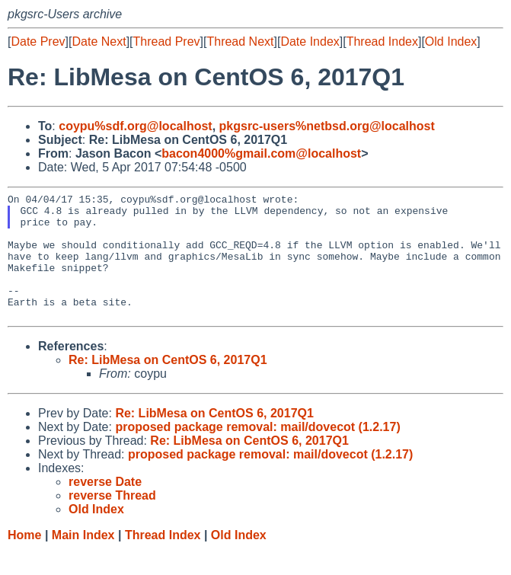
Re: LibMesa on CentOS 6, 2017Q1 (168, 385)
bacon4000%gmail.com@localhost (261, 153)
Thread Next (239, 41)
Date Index (309, 41)
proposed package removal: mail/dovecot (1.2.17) (257, 452)
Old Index (451, 41)
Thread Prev (166, 41)
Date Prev (38, 41)
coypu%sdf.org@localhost (135, 126)
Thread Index (382, 41)
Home (24, 560)
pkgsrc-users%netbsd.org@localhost (327, 126)
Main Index (83, 560)
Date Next (99, 41)
